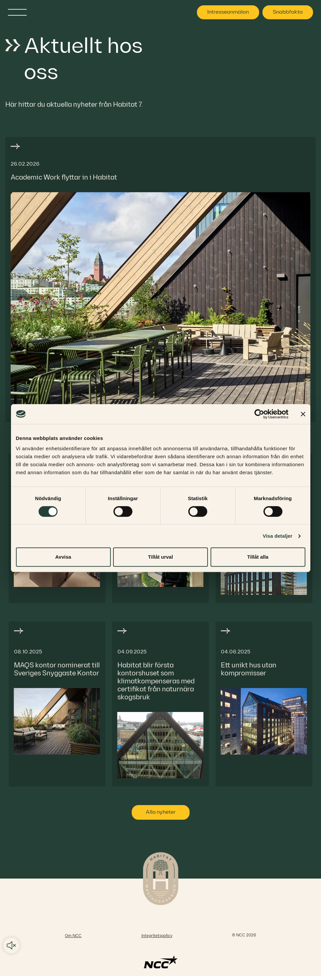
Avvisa (63, 557)
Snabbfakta (288, 12)
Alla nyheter (161, 812)
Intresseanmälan (228, 12)
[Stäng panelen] (303, 414)
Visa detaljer (277, 536)
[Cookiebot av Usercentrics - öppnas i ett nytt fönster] (259, 414)
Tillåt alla (257, 557)
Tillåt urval (160, 557)
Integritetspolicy (156, 935)
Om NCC (73, 935)
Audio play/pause (11, 945)
